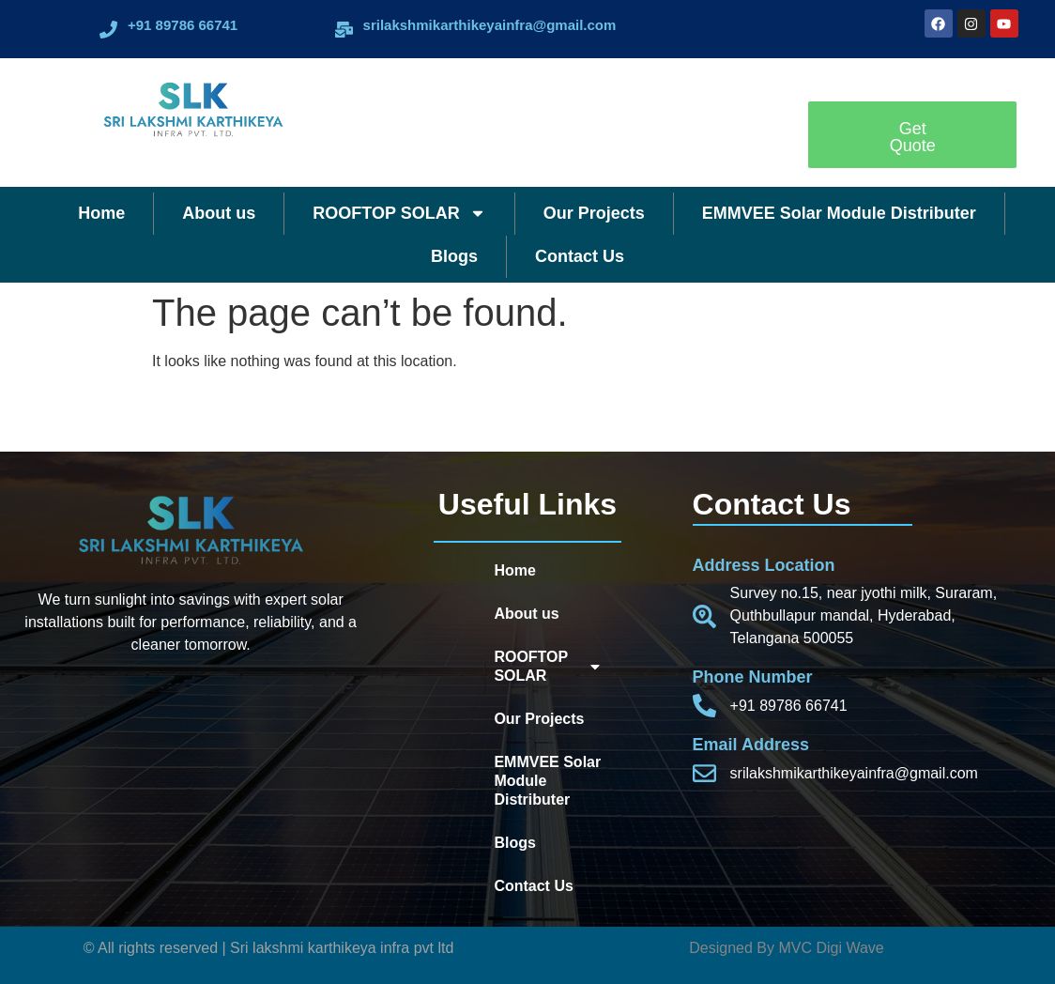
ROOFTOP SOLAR (399, 213)
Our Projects (594, 213)
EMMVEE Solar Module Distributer (839, 213)
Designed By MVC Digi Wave (786, 948)
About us (218, 213)
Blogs (454, 256)
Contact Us (579, 256)
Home (101, 213)
